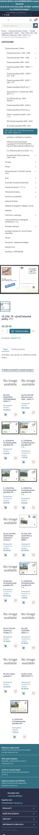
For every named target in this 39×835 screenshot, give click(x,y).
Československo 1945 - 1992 (18, 58)
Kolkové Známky (11, 201)
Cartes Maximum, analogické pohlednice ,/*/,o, (16, 221)
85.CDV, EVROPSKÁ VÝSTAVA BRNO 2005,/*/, (9, 398)
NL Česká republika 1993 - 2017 (19, 126)
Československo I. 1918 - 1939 (18, 53)
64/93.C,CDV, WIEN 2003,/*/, (27, 675)
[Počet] (4, 331)
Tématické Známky (12, 192)
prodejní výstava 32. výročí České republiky (18, 232)
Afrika (7, 167)
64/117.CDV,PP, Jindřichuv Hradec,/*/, (9, 630)
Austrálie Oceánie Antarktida (16, 182)
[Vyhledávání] (19, 25)
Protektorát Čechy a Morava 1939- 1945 (18, 156)
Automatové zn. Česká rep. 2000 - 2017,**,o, (20, 93)
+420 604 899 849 (30, 12)
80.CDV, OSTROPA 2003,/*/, (25, 630)
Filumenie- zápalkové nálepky (16, 242)
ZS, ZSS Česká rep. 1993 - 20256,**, (17, 99)
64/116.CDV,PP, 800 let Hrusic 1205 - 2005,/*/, (27, 397)
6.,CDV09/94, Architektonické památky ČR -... (9, 442)
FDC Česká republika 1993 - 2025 (20, 121)
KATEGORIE (8, 42)
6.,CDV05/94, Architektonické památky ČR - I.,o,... (27, 584)
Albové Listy (10, 247)
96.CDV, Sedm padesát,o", (9, 675)
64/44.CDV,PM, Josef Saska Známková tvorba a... (9, 537)
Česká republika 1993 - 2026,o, (19, 105)
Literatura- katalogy (13, 215)
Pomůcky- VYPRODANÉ (14, 252)
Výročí (7, 238)
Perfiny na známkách (13, 196)
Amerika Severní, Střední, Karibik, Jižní (18, 172)
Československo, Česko (14, 48)
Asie (7, 178)
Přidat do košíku (21, 331)
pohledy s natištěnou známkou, (19, 137)
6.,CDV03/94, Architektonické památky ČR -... (9, 490)
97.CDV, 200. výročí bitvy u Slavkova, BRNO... (26, 537)
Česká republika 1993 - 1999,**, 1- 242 (20, 68)
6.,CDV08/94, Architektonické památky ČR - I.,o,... (27, 443)
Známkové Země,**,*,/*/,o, (15, 187)
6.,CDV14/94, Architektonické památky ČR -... (18, 721)
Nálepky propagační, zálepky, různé (19, 206)
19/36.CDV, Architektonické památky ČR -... (9, 583)
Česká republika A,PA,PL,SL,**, (19, 87)
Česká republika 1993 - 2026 (18, 62)
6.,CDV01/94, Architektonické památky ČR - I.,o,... (27, 491)
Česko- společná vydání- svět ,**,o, (18, 115)
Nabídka (8, 210)
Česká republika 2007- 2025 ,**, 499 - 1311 (19, 81)
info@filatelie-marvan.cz (21, 15)
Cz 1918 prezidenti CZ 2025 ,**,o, (20, 151)
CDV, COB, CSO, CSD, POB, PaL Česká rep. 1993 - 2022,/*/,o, (18, 131)
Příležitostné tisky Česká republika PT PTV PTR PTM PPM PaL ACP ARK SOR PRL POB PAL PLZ (20, 144)
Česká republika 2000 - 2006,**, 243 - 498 (19, 74)
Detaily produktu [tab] (18, 349)
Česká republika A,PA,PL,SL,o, (18, 110)
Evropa (8, 162)
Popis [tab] (5, 349)
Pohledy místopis (12, 226)
